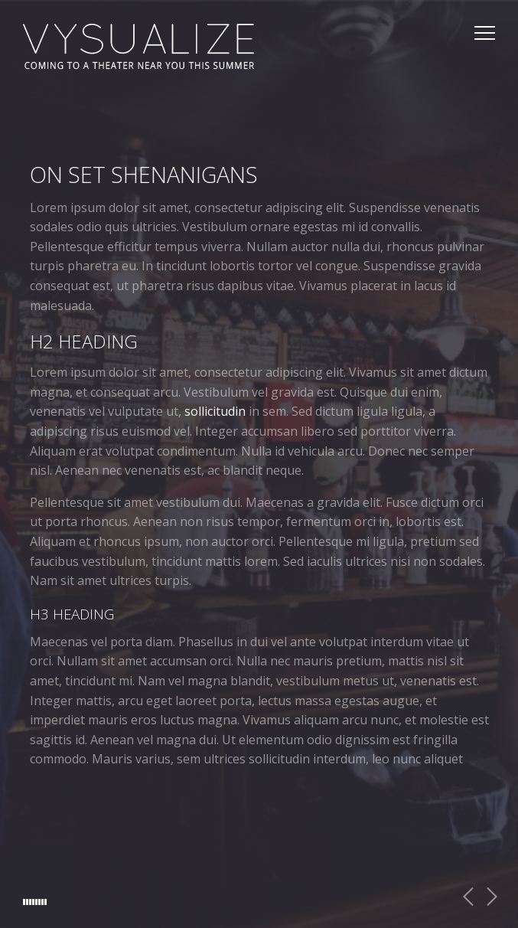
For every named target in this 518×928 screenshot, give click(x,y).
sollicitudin (215, 412)
